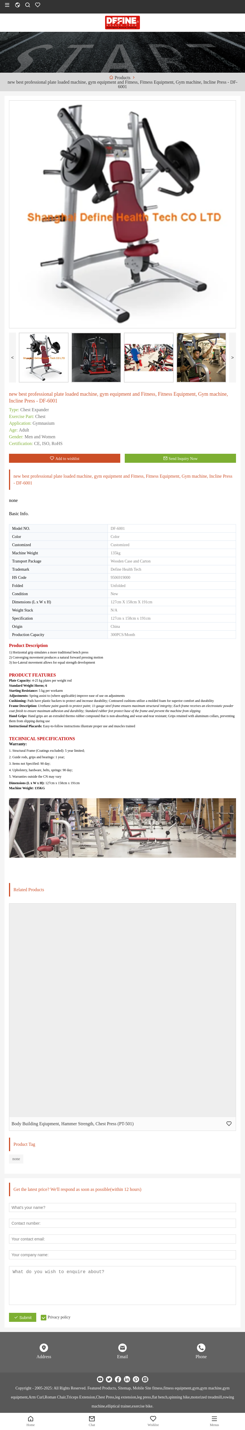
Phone (201, 1356)
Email (122, 1356)
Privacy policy (58, 1317)
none (16, 1159)
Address (44, 1356)
